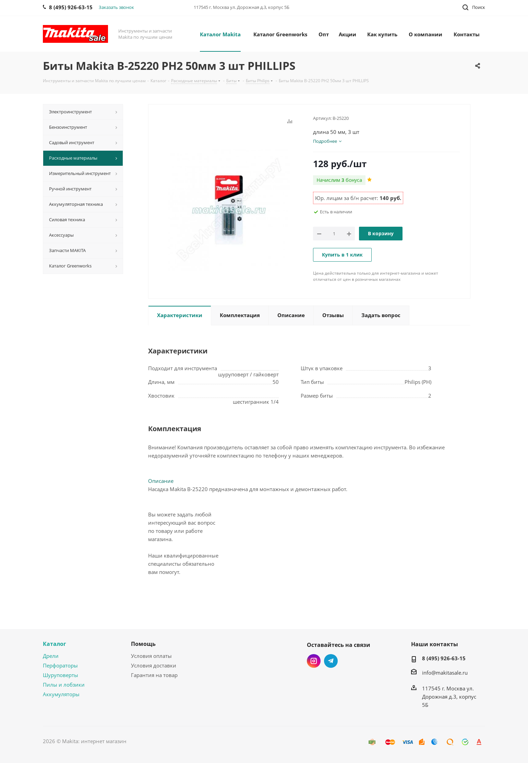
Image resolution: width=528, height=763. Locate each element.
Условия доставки (153, 665)
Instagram (314, 661)
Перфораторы (60, 665)
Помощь (143, 644)
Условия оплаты (151, 655)
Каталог (54, 644)
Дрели (51, 655)
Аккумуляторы (61, 694)
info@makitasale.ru (445, 672)
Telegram (331, 661)
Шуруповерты (60, 675)
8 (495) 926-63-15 (444, 658)
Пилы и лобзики (64, 684)
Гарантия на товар (154, 675)
